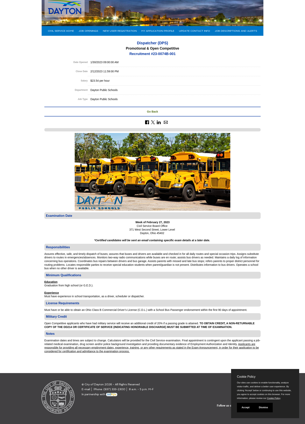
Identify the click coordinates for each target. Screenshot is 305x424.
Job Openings (88, 30)
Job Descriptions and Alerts (236, 30)
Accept (246, 407)
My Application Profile (157, 30)
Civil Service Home (61, 30)
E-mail (86, 389)
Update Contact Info (194, 30)
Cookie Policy (246, 376)
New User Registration (120, 30)
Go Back (152, 111)
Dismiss (263, 407)
